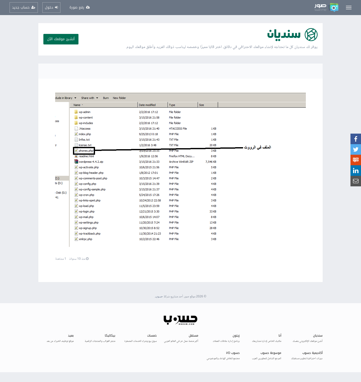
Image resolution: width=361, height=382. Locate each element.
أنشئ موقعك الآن (61, 39)
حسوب (159, 296)
